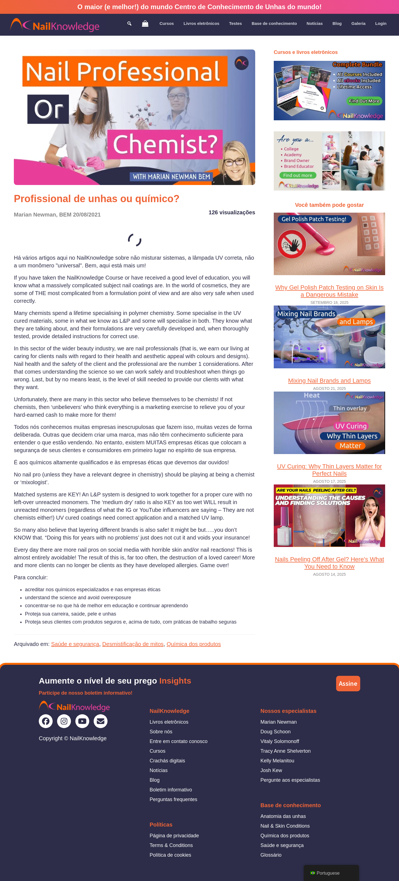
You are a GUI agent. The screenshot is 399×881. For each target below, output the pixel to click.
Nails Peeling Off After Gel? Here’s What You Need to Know (329, 527)
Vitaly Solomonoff (279, 741)
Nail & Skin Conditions (285, 826)
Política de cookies (170, 855)
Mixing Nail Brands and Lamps (329, 345)
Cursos (157, 751)
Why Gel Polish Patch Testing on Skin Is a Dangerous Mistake (329, 255)
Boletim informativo (171, 790)
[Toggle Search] (129, 23)
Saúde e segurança (75, 644)
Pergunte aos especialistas (290, 780)
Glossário (271, 855)
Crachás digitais (167, 760)
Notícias (159, 770)
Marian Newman (278, 722)
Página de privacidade (174, 835)
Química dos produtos (194, 644)
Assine (348, 683)
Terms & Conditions (171, 845)
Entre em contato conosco (179, 741)
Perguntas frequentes (173, 799)
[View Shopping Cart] (145, 23)
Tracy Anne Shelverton (285, 751)
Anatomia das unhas (283, 816)
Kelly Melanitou (277, 760)
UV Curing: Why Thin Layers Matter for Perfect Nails (329, 434)
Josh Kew (271, 770)
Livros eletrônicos (169, 722)
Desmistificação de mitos (132, 644)
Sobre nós (161, 731)
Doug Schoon (275, 731)
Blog (155, 780)
